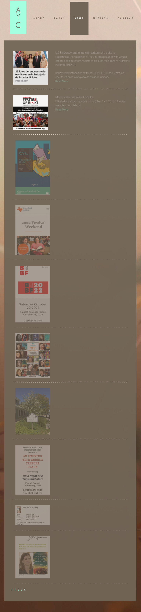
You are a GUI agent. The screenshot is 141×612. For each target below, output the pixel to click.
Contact (126, 18)
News (79, 18)
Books (59, 18)
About (39, 18)
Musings (101, 18)
